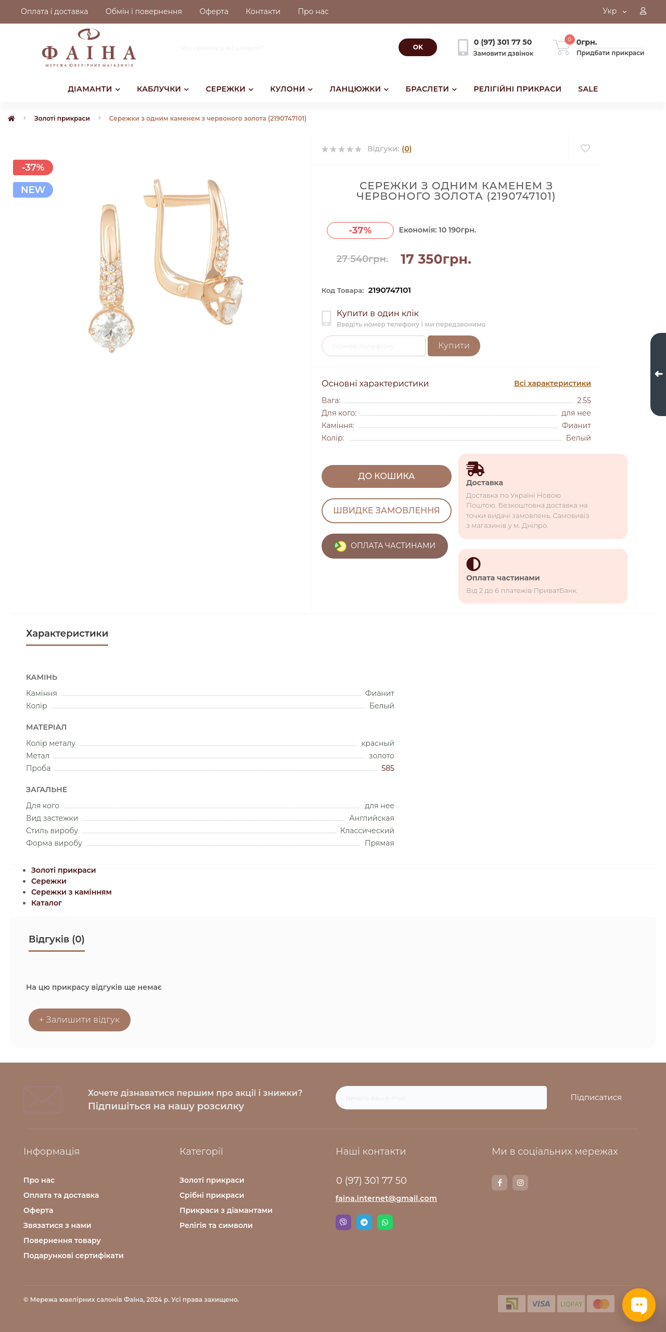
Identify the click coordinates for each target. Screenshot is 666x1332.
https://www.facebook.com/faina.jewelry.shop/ (499, 1182)
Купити (454, 346)
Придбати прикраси (611, 53)
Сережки (49, 881)
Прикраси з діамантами (226, 1210)
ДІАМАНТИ (94, 89)
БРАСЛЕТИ (431, 89)
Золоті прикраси (62, 118)
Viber (343, 1222)
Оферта (38, 1210)
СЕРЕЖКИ (229, 89)
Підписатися (596, 1097)
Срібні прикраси (212, 1195)
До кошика (386, 476)
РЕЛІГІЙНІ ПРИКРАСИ (517, 89)
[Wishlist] (585, 149)
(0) (407, 148)
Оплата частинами (503, 578)
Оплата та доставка (61, 1195)
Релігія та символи (216, 1225)
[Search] (418, 47)
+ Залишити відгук (79, 1020)
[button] (643, 12)
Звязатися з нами (57, 1225)
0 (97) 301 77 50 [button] (371, 1180)
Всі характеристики (552, 383)
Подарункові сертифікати (73, 1255)
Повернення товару (62, 1240)
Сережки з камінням (71, 892)
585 (387, 768)
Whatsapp (385, 1222)
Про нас (39, 1180)
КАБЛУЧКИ (163, 89)
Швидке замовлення (386, 510)
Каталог (46, 903)
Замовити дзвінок (503, 53)
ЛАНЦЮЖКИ (359, 89)
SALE (588, 89)
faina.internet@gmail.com (386, 1198)
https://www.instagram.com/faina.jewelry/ (520, 1182)
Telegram (364, 1222)
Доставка (484, 482)
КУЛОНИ (291, 89)
